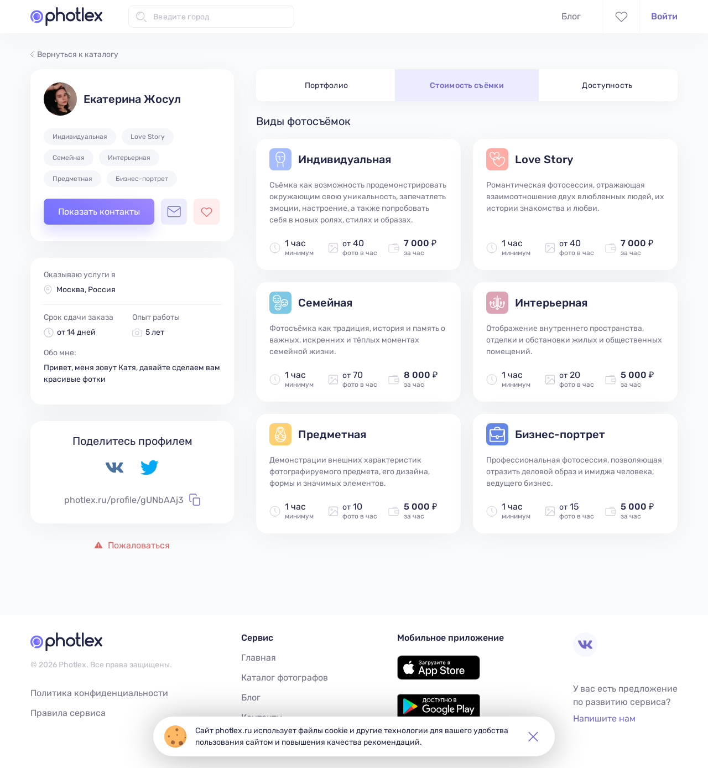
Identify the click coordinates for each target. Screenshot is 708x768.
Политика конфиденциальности (99, 693)
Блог (571, 16)
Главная (258, 657)
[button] (533, 736)
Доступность (607, 85)
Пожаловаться (132, 545)
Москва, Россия (86, 289)
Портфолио (326, 85)
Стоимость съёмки (467, 85)
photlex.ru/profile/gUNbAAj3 (132, 500)
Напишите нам (604, 718)
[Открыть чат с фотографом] (174, 212)
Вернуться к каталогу (74, 54)
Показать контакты (99, 211)
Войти (664, 16)
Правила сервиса (68, 713)
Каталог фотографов (284, 677)
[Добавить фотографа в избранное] (207, 212)
